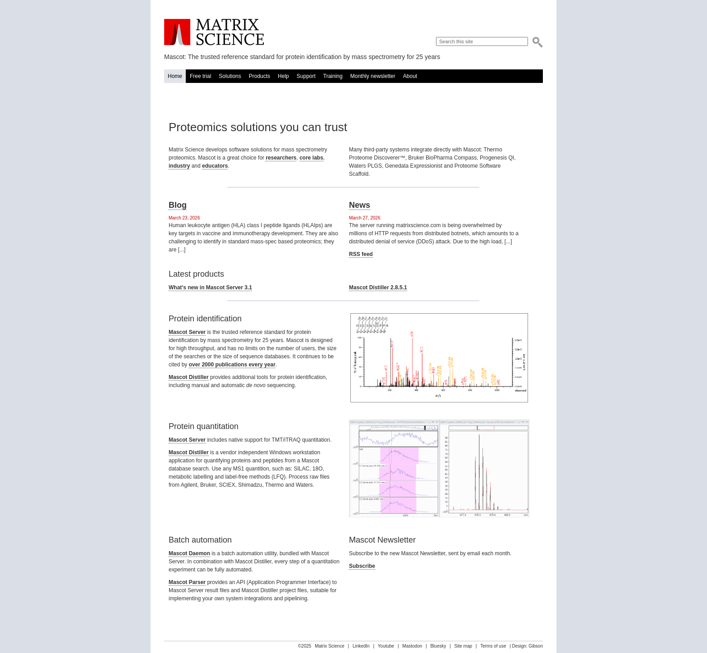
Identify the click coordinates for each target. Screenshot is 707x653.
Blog (178, 205)
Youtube (386, 646)
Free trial (200, 76)
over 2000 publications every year (232, 364)
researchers (281, 158)
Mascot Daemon (189, 553)
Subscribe (362, 566)
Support (306, 76)
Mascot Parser (187, 582)
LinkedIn (361, 646)
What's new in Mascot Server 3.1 (210, 287)
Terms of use (493, 646)
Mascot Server (187, 332)
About (410, 76)
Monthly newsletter (372, 76)
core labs (311, 158)
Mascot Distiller (189, 377)
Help (283, 76)
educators (215, 166)
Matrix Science (214, 32)
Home (175, 76)
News (359, 205)
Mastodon (412, 646)
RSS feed (361, 254)
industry (179, 166)
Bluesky (438, 646)
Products (259, 76)
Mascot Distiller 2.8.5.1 (378, 287)
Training (333, 76)
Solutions (230, 76)
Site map (463, 646)
